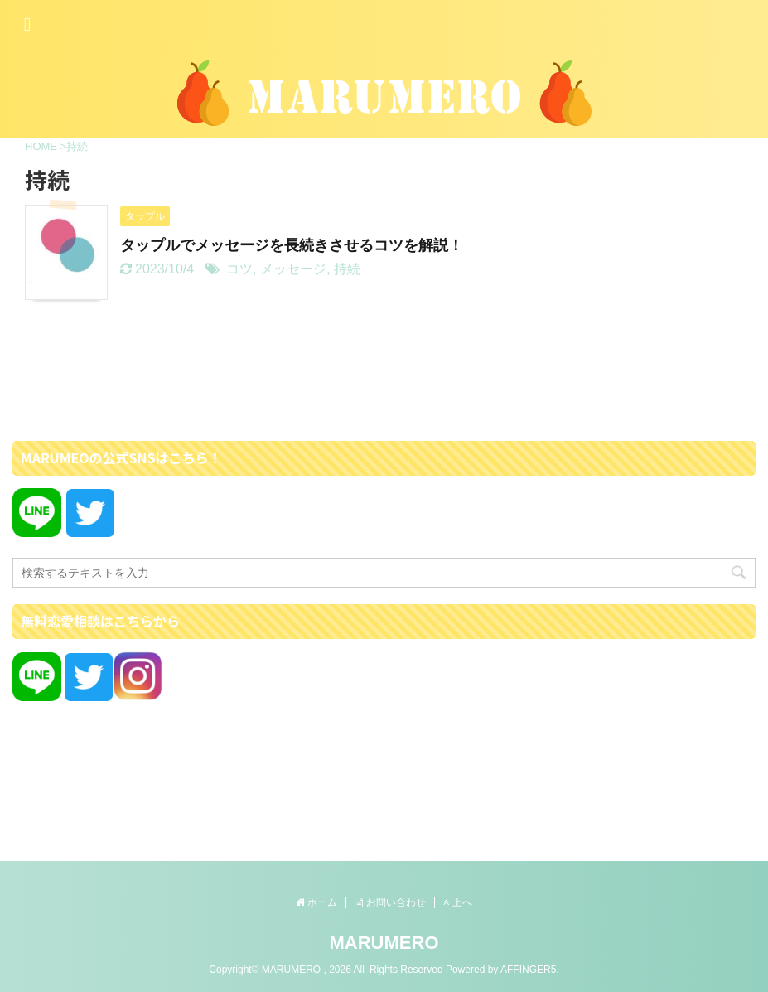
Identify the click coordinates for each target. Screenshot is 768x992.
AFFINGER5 (528, 969)
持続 (347, 269)
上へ (457, 902)
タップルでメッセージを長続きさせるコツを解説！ (291, 245)
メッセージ (293, 269)
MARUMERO (384, 942)
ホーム (316, 902)
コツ (239, 269)
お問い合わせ (390, 902)
